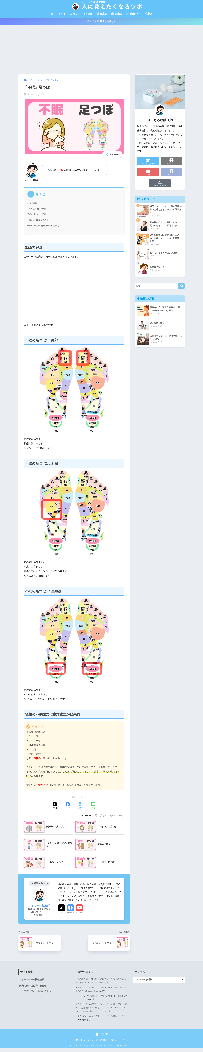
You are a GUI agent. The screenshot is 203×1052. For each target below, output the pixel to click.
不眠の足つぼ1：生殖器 (38, 220)
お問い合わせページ (83, 1044)
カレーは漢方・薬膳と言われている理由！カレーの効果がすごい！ (101, 997)
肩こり (75, 13)
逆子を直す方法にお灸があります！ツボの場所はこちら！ (100, 1021)
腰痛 (88, 13)
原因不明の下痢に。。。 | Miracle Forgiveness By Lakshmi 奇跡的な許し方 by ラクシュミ (100, 1009)
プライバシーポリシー (119, 1044)
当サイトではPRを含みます (101, 21)
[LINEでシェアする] (93, 806)
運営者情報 (101, 1044)
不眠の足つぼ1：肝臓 (37, 214)
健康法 (102, 13)
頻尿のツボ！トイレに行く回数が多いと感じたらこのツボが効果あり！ (101, 989)
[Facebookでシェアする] (67, 806)
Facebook (70, 913)
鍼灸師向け (133, 13)
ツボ (62, 13)
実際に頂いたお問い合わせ (37, 991)
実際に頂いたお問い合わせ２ (34, 986)
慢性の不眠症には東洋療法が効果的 (44, 225)
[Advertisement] (101, 49)
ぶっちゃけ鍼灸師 (102, 982)
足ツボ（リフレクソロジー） (109, 815)
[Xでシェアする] (54, 806)
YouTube (79, 913)
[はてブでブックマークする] (80, 806)
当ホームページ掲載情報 (31, 979)
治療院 (116, 13)
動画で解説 (32, 203)
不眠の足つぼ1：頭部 (37, 208)
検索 (148, 13)
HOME (101, 1038)
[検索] (181, 286)
